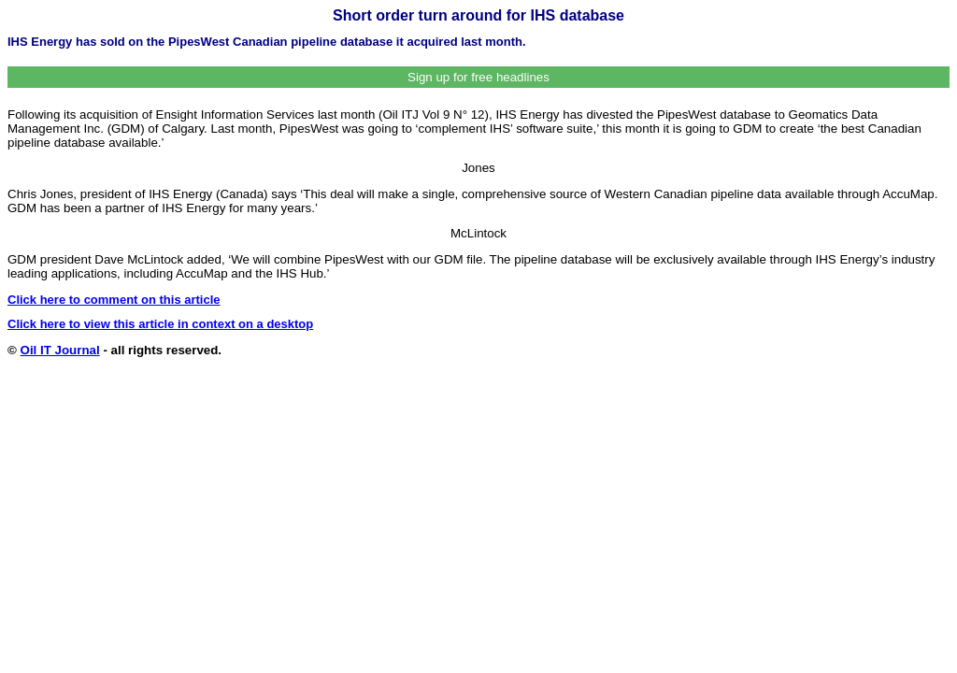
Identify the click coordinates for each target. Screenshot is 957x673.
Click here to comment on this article (114, 300)
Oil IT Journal (60, 350)
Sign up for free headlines (478, 77)
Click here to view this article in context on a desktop (160, 324)
